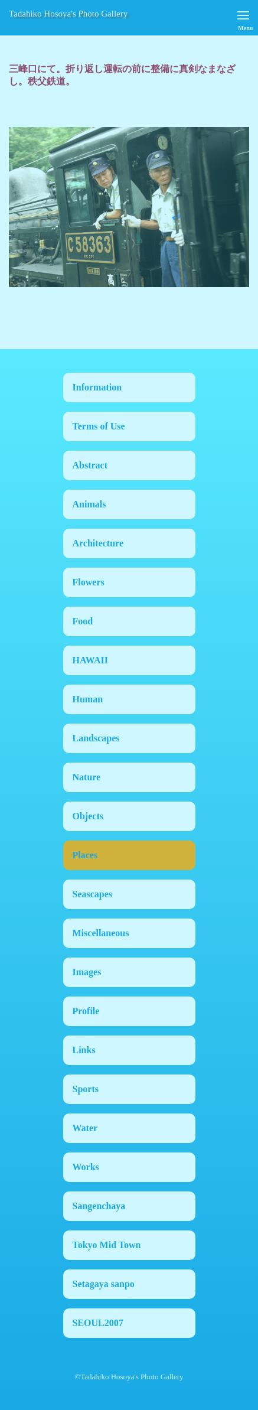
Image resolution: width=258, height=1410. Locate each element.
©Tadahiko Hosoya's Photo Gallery (128, 1376)
